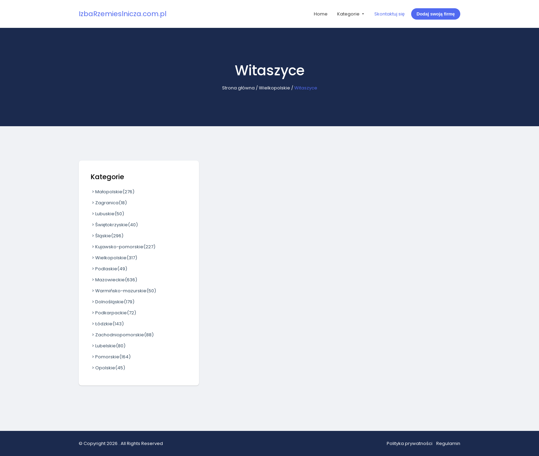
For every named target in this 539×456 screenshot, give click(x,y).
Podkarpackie (113, 313)
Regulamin (448, 443)
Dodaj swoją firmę (436, 14)
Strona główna (238, 88)
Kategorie (349, 14)
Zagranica (109, 202)
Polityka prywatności (409, 443)
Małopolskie (112, 191)
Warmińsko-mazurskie (123, 290)
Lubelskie (108, 346)
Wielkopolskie (274, 88)
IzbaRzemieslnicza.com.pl (122, 14)
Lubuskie (107, 213)
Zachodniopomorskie (122, 335)
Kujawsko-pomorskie (123, 246)
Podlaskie (109, 268)
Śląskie (107, 235)
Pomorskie (111, 357)
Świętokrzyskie (114, 224)
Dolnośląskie (112, 301)
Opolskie (108, 368)
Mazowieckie (114, 279)
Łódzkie (107, 324)
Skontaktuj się (389, 14)
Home (321, 14)
